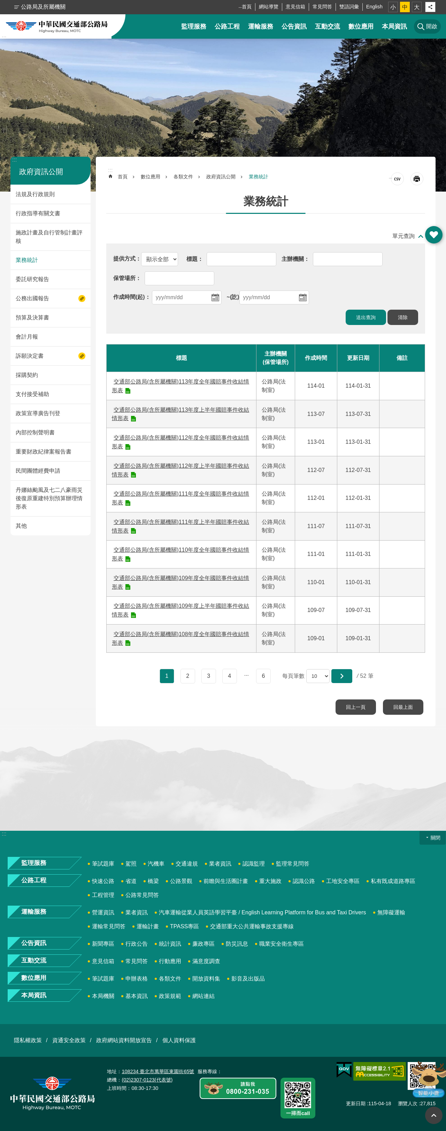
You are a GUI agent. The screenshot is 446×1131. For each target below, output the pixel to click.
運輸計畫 (148, 926)
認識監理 (254, 864)
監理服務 (193, 26)
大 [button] (417, 7)
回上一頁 (356, 707)
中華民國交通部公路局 (56, 26)
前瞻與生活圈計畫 (225, 881)
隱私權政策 (28, 1040)
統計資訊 (170, 944)
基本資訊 (136, 996)
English (374, 6)
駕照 (131, 864)
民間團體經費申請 (38, 471)
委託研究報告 (32, 279)
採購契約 (27, 375)
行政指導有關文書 (38, 213)
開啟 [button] (434, 234)
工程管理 (103, 895)
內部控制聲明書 (35, 432)
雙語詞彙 (349, 6)
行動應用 (170, 961)
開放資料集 (206, 979)
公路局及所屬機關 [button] (43, 7)
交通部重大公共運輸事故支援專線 (252, 926)
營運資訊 (103, 912)
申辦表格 (136, 979)
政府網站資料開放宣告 (124, 1040)
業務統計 (27, 260)
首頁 (247, 6)
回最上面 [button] (434, 1115)
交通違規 (187, 864)
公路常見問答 (142, 895)
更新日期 (356, 1103)
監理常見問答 (292, 864)
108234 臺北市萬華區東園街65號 (158, 1071)
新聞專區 (103, 944)
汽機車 (156, 864)
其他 (21, 526)
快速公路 (103, 881)
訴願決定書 (30, 356)
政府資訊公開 (41, 172)
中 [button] (405, 7)
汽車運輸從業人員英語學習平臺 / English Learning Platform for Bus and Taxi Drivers (262, 912)
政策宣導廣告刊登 (38, 413)
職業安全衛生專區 (281, 944)
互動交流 (327, 26)
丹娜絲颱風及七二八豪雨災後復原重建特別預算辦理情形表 (49, 498)
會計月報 (27, 337)
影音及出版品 (248, 979)
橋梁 (153, 881)
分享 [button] (430, 7)
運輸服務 (260, 26)
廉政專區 (203, 944)
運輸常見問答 (108, 926)
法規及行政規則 (35, 194)
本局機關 (103, 996)
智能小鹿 (427, 1079)
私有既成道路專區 (393, 881)
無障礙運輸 (391, 912)
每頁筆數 (293, 676)
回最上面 (403, 707)
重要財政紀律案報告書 (43, 452)
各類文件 (183, 176)
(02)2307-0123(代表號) (147, 1080)
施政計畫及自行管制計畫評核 (49, 237)
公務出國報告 (32, 298)
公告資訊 (294, 26)
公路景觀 (181, 881)
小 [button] (393, 7)
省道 (131, 881)
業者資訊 (220, 864)
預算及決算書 (32, 317)
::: (4, 38)
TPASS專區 (184, 926)
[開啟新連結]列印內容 (416, 178)
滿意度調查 (206, 961)
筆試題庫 (103, 864)
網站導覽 (268, 6)
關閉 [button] (435, 837)
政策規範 (170, 996)
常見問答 (322, 6)
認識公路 (304, 881)
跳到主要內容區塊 (3, 3)
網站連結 (203, 996)
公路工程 (227, 26)
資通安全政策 (69, 1040)
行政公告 (136, 944)
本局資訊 (394, 26)
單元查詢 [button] (403, 236)
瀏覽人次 (407, 1103)
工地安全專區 (343, 881)
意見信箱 (295, 6)
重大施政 (270, 881)
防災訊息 (237, 944)
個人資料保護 (179, 1040)
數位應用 (361, 26)
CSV (397, 178)
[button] (341, 676)
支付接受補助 (32, 394)
